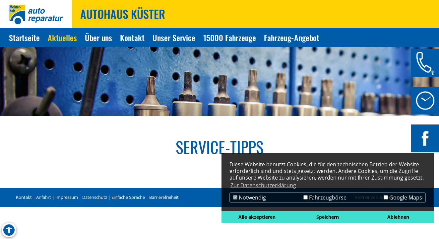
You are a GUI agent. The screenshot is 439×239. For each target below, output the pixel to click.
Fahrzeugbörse (324, 197)
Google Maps (403, 197)
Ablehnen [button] (398, 217)
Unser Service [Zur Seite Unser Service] (174, 37)
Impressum (66, 197)
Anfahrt (43, 197)
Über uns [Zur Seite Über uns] (98, 37)
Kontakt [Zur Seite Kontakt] (132, 37)
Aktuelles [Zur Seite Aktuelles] (62, 37)
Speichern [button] (327, 217)
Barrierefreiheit (164, 197)
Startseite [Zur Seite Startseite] (24, 37)
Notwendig (249, 197)
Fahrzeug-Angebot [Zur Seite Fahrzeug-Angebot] (291, 37)
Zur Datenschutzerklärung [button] (263, 185)
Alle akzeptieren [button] (257, 217)
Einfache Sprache (128, 197)
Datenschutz (94, 197)
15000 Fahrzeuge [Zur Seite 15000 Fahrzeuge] (229, 37)
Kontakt (24, 197)
